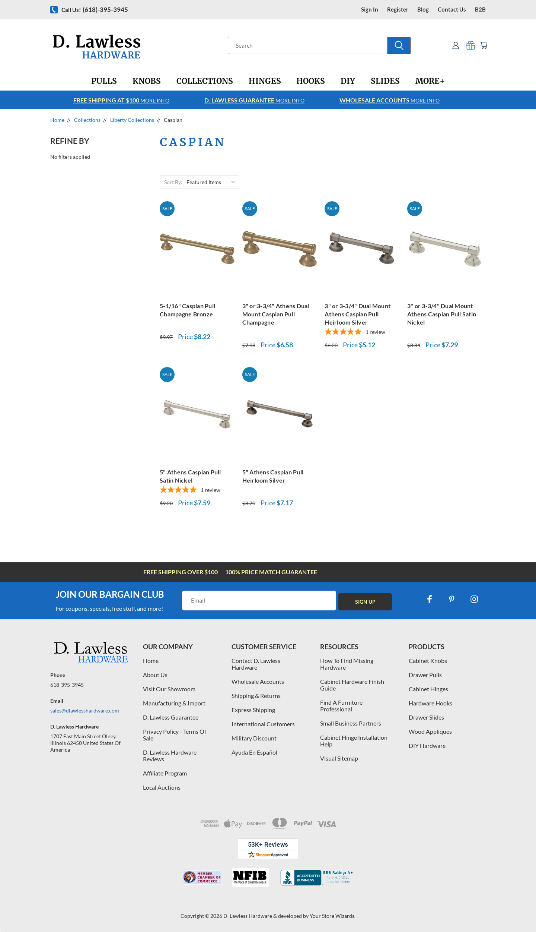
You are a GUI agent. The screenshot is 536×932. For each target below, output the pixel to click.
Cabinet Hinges (428, 688)
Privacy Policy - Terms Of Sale (174, 735)
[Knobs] (146, 81)
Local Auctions (162, 787)
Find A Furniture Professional (341, 706)
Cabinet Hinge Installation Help (353, 741)
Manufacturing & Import (174, 703)
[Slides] (385, 81)
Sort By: (173, 182)
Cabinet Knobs (428, 660)
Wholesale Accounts (258, 681)
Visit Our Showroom (169, 688)
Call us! (94, 9)
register (397, 9)
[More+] (430, 81)
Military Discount (254, 738)
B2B (480, 9)
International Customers (263, 723)
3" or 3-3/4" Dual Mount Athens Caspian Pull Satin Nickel (441, 314)
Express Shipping (253, 709)
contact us (452, 9)
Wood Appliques (430, 731)
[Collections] (205, 81)
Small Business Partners (350, 723)
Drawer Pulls (425, 674)
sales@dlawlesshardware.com (84, 710)
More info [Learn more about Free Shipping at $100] (121, 100)
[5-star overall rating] (362, 332)
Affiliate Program (165, 773)
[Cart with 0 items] (483, 45)
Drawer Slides (426, 717)
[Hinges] (265, 81)
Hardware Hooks (430, 703)
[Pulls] (104, 81)
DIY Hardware (427, 745)
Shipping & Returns (256, 695)
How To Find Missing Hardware (346, 664)
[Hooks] (311, 81)
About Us (155, 674)
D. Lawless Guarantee (170, 717)
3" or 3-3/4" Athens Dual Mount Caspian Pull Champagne (275, 314)
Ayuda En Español (254, 752)
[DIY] (348, 81)
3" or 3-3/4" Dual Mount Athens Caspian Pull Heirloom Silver (357, 314)
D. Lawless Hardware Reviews (170, 755)
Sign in (369, 9)
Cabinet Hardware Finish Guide (352, 685)
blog (423, 9)
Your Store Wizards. (332, 916)
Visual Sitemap (339, 758)
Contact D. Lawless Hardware (256, 664)
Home (151, 660)
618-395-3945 (67, 685)
